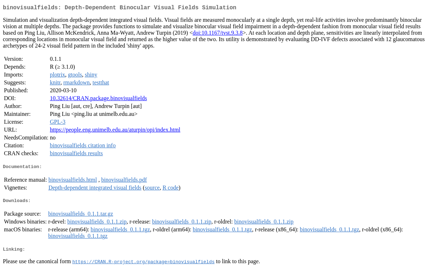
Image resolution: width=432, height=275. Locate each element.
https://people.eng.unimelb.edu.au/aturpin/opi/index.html (115, 131)
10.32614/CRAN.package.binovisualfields (98, 100)
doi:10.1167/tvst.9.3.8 (218, 34)
